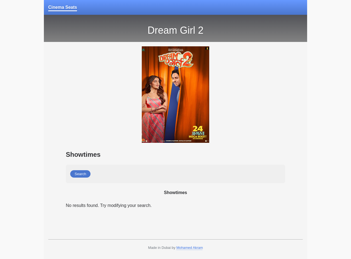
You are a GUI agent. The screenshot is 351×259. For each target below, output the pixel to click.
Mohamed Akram (189, 248)
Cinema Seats (62, 7)
